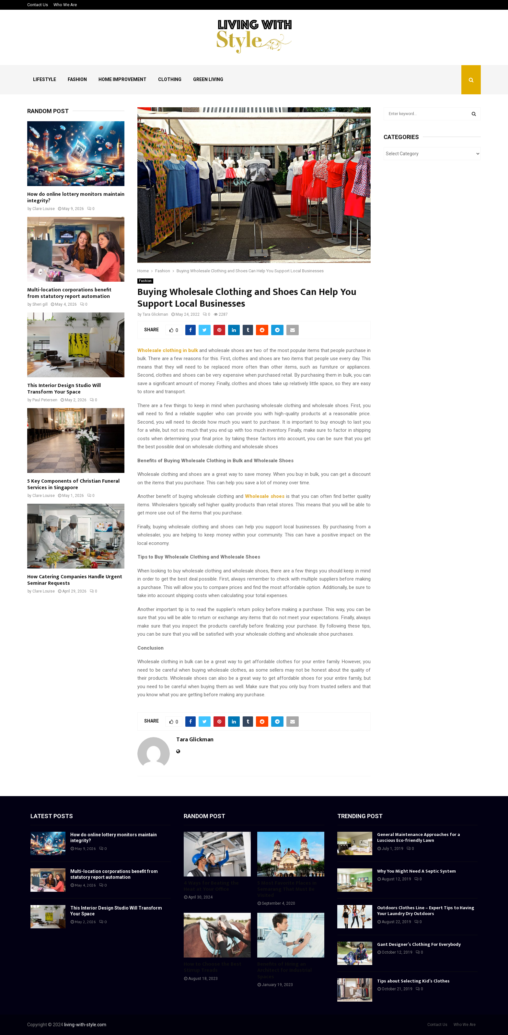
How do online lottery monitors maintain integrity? (75, 197)
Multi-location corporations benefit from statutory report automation (69, 293)
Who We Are (65, 4)
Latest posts (51, 816)
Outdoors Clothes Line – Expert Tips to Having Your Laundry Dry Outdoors (425, 910)
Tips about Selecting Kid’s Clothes (413, 981)
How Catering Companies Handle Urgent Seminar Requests (74, 580)
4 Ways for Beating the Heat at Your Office (211, 886)
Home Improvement (122, 79)
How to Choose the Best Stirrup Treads (212, 967)
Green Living (208, 79)
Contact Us (37, 4)
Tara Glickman (155, 314)
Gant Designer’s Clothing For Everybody (419, 944)
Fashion (77, 79)
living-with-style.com (85, 1024)
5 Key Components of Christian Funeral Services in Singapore (73, 484)
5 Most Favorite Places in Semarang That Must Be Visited (287, 889)
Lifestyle (44, 79)
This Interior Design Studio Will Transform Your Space (64, 388)
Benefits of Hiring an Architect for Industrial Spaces (284, 970)
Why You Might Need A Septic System (416, 871)
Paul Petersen (44, 400)
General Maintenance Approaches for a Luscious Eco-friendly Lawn (418, 837)
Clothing (169, 79)
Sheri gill (40, 304)
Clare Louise (43, 208)
